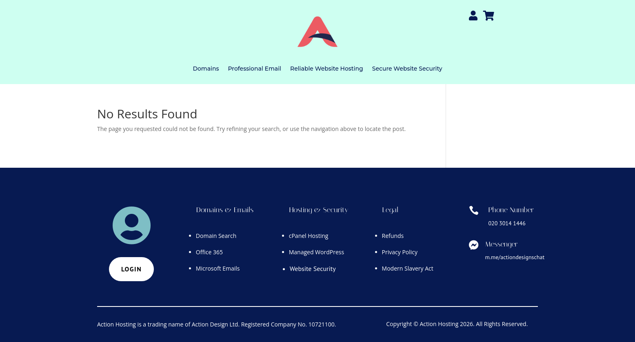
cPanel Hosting (309, 236)
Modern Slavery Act (407, 268)
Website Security (313, 268)
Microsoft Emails (218, 268)
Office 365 (209, 252)
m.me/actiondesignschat (514, 257)
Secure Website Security (407, 68)
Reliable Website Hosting (326, 68)
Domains (206, 68)
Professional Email (254, 68)
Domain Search (216, 236)
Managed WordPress (316, 252)
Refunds (393, 236)
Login (131, 269)
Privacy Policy (399, 252)
